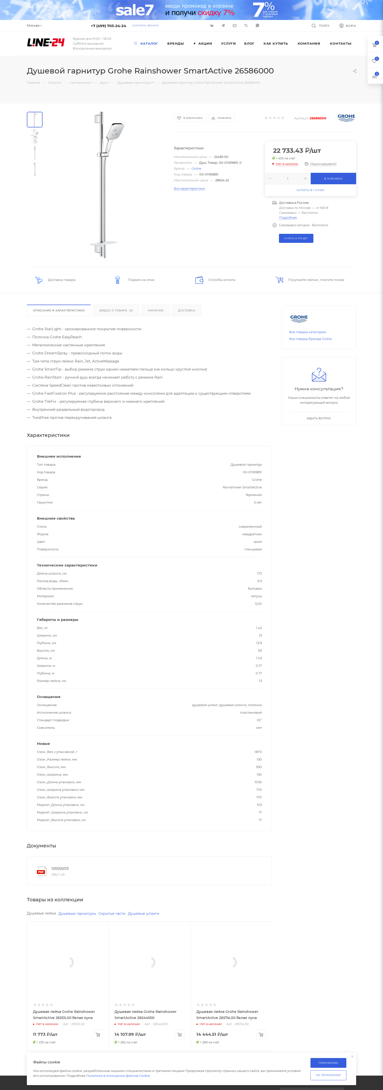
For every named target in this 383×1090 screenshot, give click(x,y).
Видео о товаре (116, 310)
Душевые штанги (143, 913)
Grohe (196, 168)
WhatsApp (257, 25)
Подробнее (288, 217)
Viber (246, 25)
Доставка (186, 310)
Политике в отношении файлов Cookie (118, 1076)
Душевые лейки (41, 913)
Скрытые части (112, 913)
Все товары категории (307, 332)
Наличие (156, 310)
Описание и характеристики (59, 310)
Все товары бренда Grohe (310, 339)
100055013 (60, 868)
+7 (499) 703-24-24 (108, 25)
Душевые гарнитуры (77, 913)
